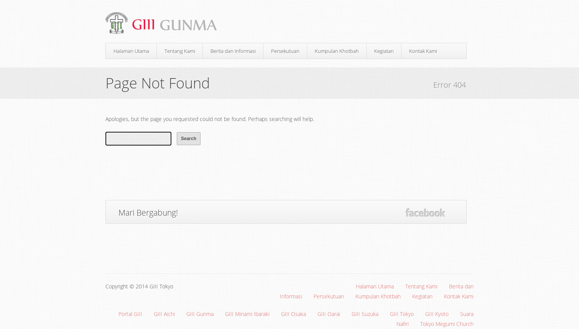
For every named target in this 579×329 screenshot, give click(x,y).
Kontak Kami (423, 50)
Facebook (425, 212)
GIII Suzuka (365, 314)
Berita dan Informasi (233, 50)
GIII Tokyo (402, 314)
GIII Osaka (293, 314)
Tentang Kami (179, 50)
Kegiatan (384, 50)
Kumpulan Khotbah (337, 50)
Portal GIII (130, 314)
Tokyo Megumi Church (447, 323)
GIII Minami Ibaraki (247, 314)
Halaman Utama (131, 50)
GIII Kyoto (437, 314)
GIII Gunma (200, 314)
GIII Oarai (328, 314)
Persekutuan (285, 50)
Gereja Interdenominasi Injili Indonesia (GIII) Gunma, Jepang (164, 23)
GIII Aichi (164, 314)
